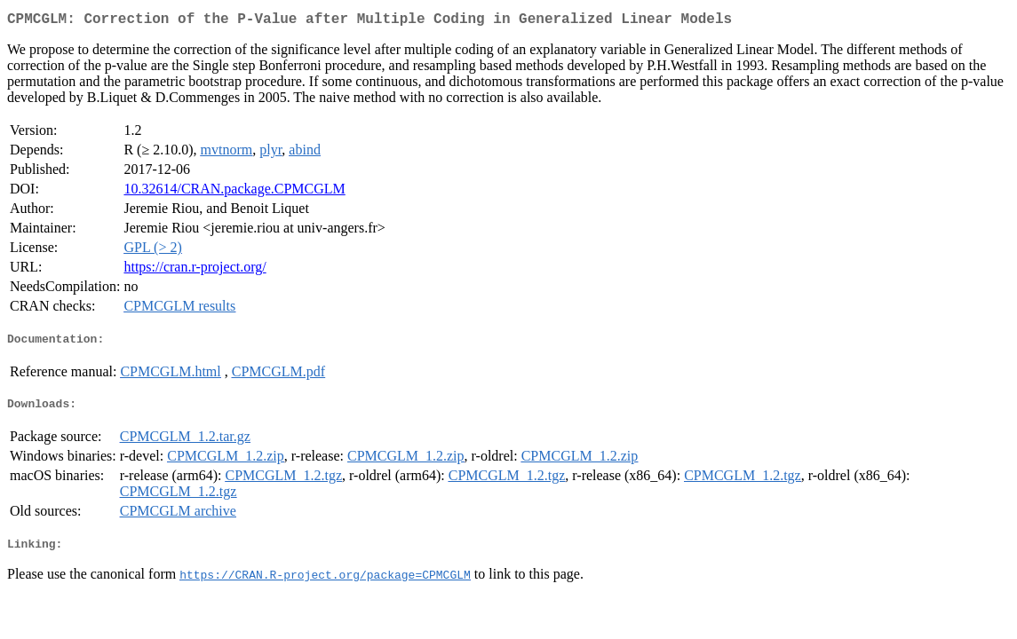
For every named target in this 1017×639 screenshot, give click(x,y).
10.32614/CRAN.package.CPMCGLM (234, 192)
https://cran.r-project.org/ (194, 270)
